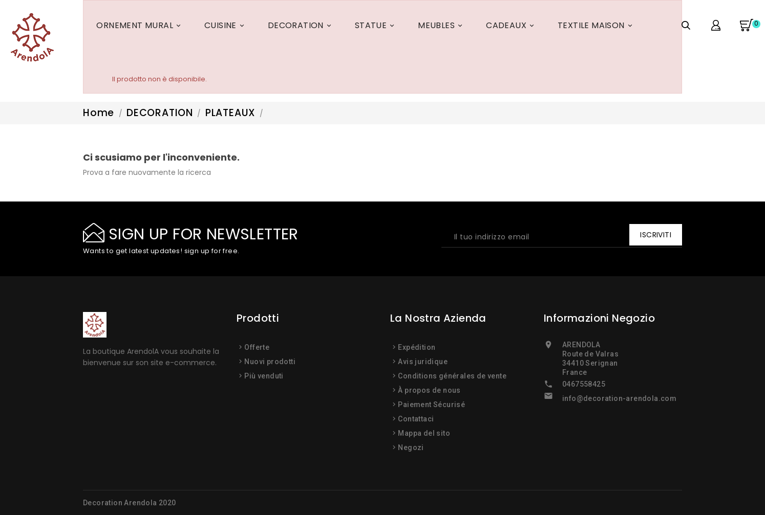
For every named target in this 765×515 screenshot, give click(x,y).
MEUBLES (441, 27)
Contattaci (416, 419)
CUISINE (225, 27)
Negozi (410, 447)
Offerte (256, 347)
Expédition (416, 347)
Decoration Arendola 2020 (129, 503)
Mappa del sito (424, 433)
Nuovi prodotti (269, 361)
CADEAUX (511, 27)
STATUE (376, 27)
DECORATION (301, 27)
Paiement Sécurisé (431, 404)
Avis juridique (423, 361)
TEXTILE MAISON (596, 27)
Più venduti (263, 376)
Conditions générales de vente (452, 376)
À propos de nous (429, 390)
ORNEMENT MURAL (140, 27)
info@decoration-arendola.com (619, 398)
